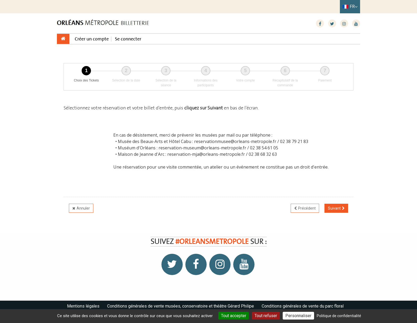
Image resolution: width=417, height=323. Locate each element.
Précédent (307, 208)
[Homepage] (103, 23)
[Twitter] (332, 23)
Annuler (83, 208)
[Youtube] (356, 23)
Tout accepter (233, 315)
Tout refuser (266, 315)
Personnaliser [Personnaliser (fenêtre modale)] (298, 315)
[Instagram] (344, 23)
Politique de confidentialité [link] (339, 316)
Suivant (334, 208)
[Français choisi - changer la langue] (350, 6)
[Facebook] (320, 23)
